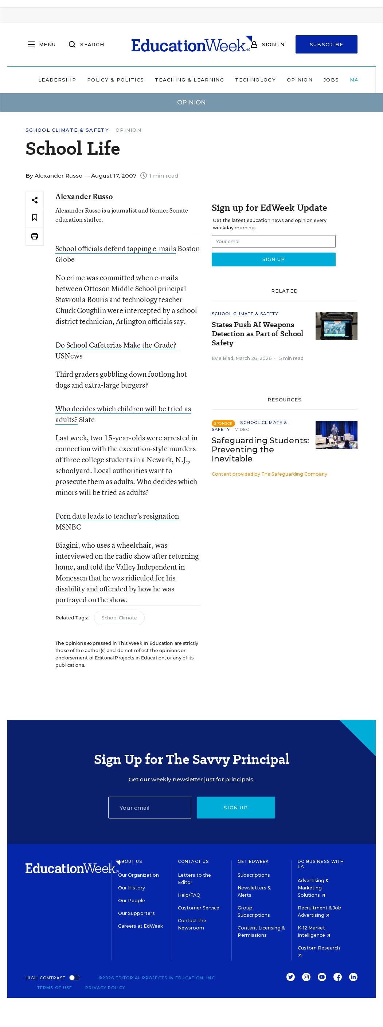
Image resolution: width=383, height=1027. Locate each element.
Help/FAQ (189, 895)
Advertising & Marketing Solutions (313, 888)
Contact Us (193, 861)
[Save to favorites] (34, 218)
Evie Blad (222, 358)
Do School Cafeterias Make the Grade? (115, 345)
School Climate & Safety (67, 130)
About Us (130, 861)
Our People (131, 900)
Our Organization (138, 875)
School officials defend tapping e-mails (115, 248)
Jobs (331, 80)
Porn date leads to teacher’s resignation (117, 516)
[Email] (149, 807)
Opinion (300, 80)
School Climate (119, 617)
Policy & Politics (115, 80)
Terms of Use (54, 987)
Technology (255, 80)
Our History (131, 888)
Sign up (236, 807)
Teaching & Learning (189, 80)
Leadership (57, 80)
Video (242, 429)
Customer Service (198, 908)
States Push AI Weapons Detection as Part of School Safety (257, 334)
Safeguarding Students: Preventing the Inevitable (260, 449)
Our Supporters (136, 913)
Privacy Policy (105, 987)
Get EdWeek (253, 861)
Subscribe (327, 44)
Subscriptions (254, 875)
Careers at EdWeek (140, 926)
